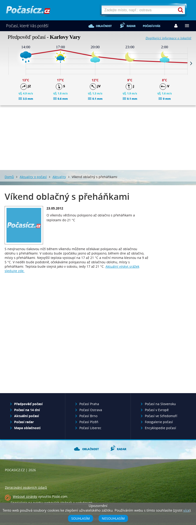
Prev (4, 63)
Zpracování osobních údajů (26, 487)
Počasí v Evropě (157, 410)
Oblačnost (104, 26)
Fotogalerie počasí (159, 422)
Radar (131, 26)
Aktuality (59, 177)
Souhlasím (80, 518)
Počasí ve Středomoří (161, 416)
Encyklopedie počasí (160, 428)
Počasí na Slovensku (160, 404)
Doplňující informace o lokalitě (168, 38)
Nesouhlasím (113, 518)
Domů (9, 177)
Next (191, 63)
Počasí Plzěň (88, 422)
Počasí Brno (88, 416)
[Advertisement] (98, 137)
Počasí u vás (151, 26)
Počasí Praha (89, 404)
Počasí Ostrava (90, 410)
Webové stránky (25, 496)
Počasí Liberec (90, 428)
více (186, 510)
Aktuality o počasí (33, 177)
